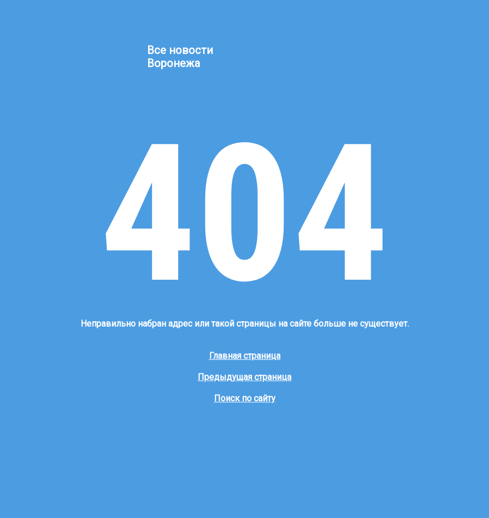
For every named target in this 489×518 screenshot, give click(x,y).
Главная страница (244, 356)
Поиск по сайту (245, 398)
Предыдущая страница (244, 377)
